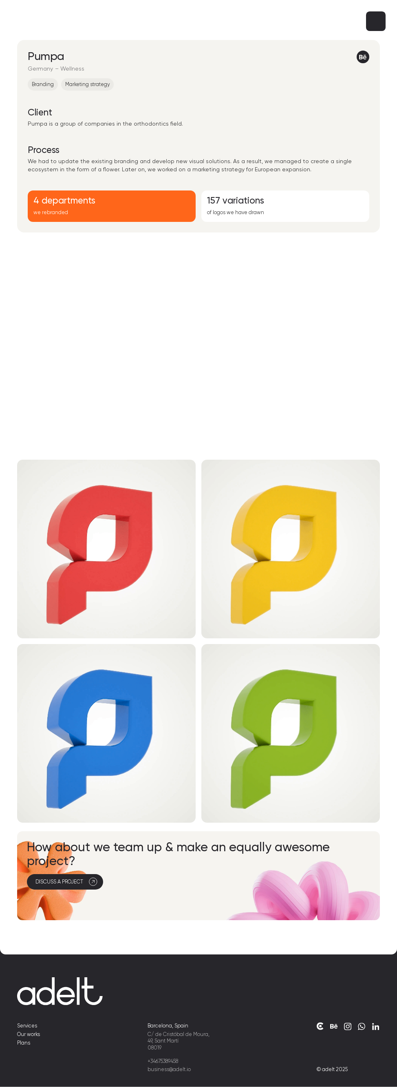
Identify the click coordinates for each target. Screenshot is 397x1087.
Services (27, 1026)
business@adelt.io (169, 1069)
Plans (23, 1042)
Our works (28, 1034)
